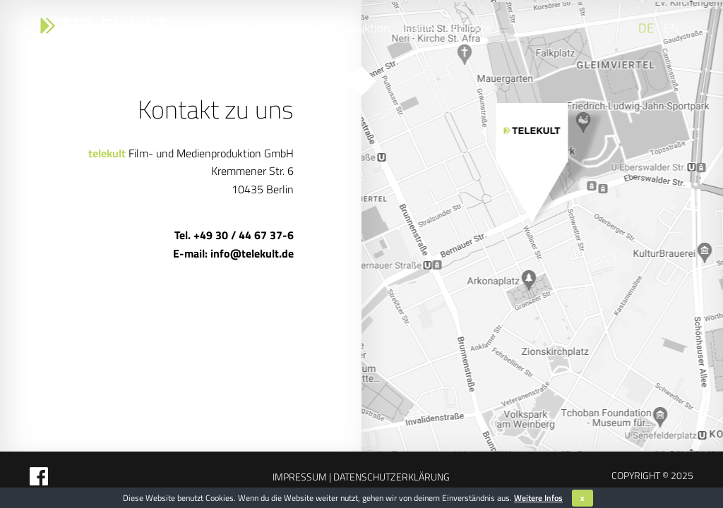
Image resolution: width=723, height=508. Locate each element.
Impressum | (302, 476)
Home (229, 27)
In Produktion (355, 27)
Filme (419, 27)
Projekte (469, 27)
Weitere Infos (538, 497)
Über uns (282, 27)
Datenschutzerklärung (390, 476)
